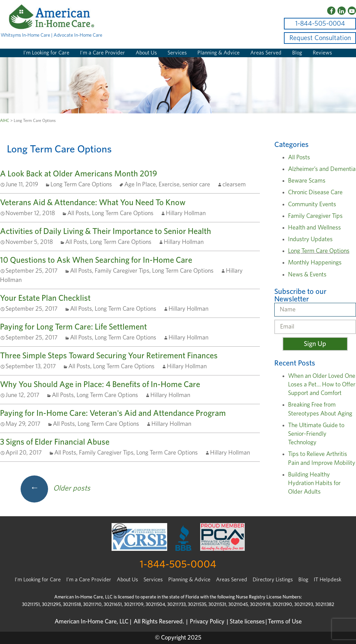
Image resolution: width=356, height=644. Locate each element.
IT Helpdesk (327, 579)
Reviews (322, 52)
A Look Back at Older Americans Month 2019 (78, 174)
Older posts (55, 488)
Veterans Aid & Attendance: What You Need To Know (92, 203)
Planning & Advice (218, 52)
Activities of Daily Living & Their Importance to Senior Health (105, 231)
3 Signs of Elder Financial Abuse (55, 442)
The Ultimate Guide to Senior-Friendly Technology (316, 434)
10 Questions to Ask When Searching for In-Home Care (96, 260)
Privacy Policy (207, 622)
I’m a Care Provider (102, 52)
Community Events (312, 204)
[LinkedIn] (341, 11)
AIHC (4, 121)
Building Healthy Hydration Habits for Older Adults (314, 483)
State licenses (247, 622)
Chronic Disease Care (315, 192)
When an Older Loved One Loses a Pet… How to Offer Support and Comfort (321, 384)
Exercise (169, 185)
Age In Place (140, 185)
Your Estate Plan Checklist (45, 298)
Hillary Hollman (186, 213)
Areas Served (266, 52)
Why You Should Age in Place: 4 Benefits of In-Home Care (100, 385)
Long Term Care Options (81, 185)
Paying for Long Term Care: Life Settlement (73, 327)
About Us (146, 52)
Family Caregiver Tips (122, 271)
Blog (297, 52)
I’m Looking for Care (46, 52)
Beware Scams (306, 181)
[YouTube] (352, 11)
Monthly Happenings (315, 263)
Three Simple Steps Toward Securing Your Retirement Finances (109, 356)
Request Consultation (320, 38)
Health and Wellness (314, 228)
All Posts (78, 213)
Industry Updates (310, 239)
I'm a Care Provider (88, 579)
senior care (196, 185)
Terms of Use (285, 622)
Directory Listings (273, 579)
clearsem (234, 185)
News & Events (307, 275)
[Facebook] (331, 11)
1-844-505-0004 (320, 23)
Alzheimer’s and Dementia (322, 169)
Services (177, 52)
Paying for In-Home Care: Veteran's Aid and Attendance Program (113, 413)
